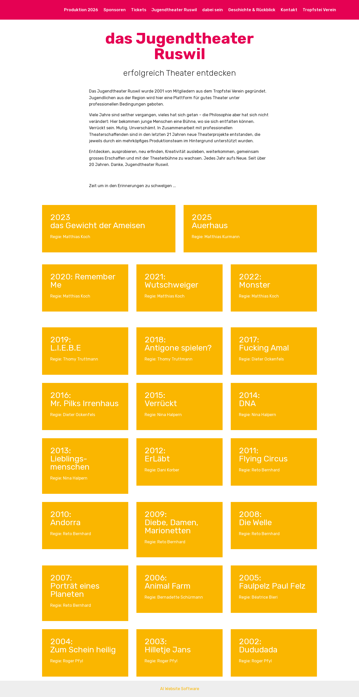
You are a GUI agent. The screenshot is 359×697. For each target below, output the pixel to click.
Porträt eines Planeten (74, 590)
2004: (61, 641)
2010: (60, 514)
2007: (61, 578)
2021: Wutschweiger (171, 281)
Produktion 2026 (81, 9)
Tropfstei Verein (319, 9)
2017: (249, 339)
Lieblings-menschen (69, 463)
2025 (202, 217)
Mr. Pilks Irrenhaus (84, 403)
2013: (60, 450)
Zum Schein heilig (83, 649)
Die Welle (255, 522)
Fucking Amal (264, 348)
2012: (155, 450)
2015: (155, 395)
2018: (155, 339)
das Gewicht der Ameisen (98, 225)
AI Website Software (179, 688)
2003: (156, 641)
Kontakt (289, 9)
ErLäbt (157, 458)
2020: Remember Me (82, 281)
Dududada (258, 649)
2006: (156, 578)
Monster (254, 285)
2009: (156, 514)
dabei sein (212, 9)
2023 (60, 217)
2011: (248, 450)
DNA (247, 403)
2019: (60, 339)
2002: (250, 641)
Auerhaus (210, 225)
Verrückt (161, 403)
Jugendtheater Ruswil (174, 9)
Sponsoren (115, 9)
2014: (249, 395)
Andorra (65, 522)
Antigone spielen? (178, 348)
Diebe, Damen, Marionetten (171, 526)
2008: (250, 514)
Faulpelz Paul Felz (272, 586)
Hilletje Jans (168, 649)
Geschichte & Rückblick (251, 9)
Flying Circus (263, 458)
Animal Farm (167, 586)
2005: (250, 578)
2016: (60, 395)
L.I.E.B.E (65, 348)
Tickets (138, 9)
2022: (250, 276)
